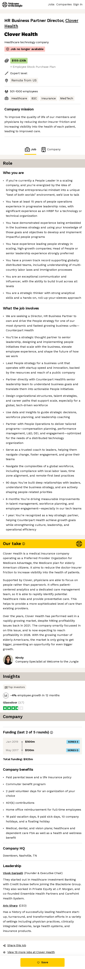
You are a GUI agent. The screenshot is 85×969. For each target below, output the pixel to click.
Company (51, 149)
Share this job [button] (14, 945)
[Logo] (12, 4)
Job (30, 149)
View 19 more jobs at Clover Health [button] (29, 952)
